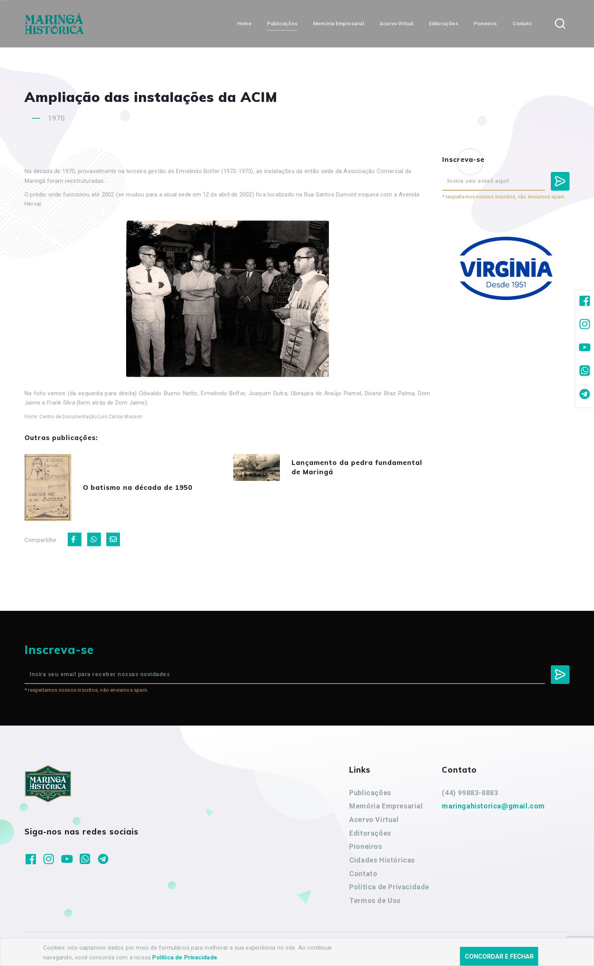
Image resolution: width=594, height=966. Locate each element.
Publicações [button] (282, 23)
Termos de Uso (375, 900)
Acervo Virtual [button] (396, 23)
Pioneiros (365, 846)
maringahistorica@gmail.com (493, 806)
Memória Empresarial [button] (338, 23)
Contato (363, 874)
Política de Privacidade (389, 887)
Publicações (370, 793)
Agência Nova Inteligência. (260, 950)
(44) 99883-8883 (470, 793)
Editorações (370, 833)
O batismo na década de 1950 (137, 487)
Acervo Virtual (374, 819)
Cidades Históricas (382, 860)
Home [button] (244, 23)
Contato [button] (522, 23)
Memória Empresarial (386, 806)
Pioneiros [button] (485, 23)
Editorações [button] (443, 23)
